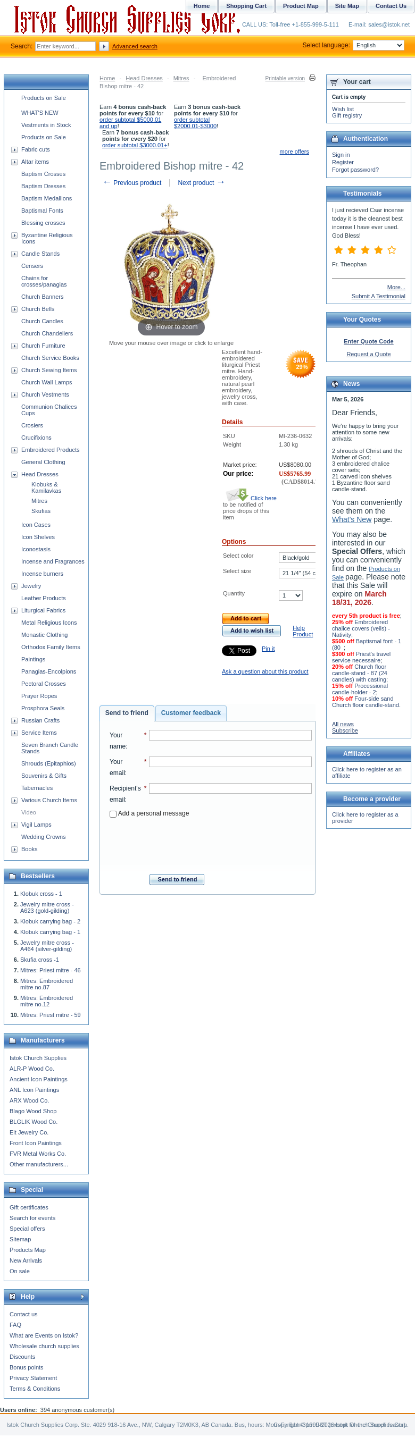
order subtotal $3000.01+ (135, 145)
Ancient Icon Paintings (39, 1079)
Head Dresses (144, 78)
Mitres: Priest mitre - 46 (50, 970)
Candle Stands (40, 253)
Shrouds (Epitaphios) (48, 763)
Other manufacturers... (39, 1164)
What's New (351, 519)
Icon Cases (36, 525)
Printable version (285, 78)
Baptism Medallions (46, 198)
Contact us (24, 1314)
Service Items (39, 732)
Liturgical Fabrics (43, 610)
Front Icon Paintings (36, 1143)
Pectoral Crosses (43, 683)
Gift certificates (29, 1207)
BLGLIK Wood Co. (33, 1122)
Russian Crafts (40, 720)
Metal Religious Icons (49, 622)
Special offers (27, 1228)
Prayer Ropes (39, 696)
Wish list (343, 109)
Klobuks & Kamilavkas (46, 487)
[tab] (126, 713)
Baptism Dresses (43, 186)
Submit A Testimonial (378, 296)
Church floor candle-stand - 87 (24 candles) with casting (359, 673)
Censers (32, 266)
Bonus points (27, 1367)
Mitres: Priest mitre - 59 (50, 1015)
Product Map (301, 6)
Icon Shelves (38, 537)
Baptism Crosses (43, 174)
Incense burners (42, 573)
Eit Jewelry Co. (29, 1132)
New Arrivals (26, 1260)
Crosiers (32, 425)
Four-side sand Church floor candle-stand (365, 701)
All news (343, 724)
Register (343, 162)
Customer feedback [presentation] (191, 713)
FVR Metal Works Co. (38, 1153)
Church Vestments (45, 394)
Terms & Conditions (35, 1388)
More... (396, 287)
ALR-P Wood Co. (32, 1068)
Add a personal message (149, 813)
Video (28, 812)
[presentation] (211, 842)
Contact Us (391, 6)
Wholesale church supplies (44, 1346)
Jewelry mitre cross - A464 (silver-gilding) (47, 945)
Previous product (131, 183)
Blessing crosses (43, 223)
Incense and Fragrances (53, 561)
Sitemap (20, 1239)
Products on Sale (43, 98)
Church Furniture (43, 345)
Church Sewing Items (49, 370)
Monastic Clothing (44, 635)
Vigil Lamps (36, 824)
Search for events (32, 1218)
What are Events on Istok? (44, 1335)
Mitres (181, 78)
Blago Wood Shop (33, 1111)
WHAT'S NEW (40, 113)
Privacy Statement (33, 1378)
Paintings (33, 659)
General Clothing (43, 462)
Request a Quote (368, 354)
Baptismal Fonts (42, 210)
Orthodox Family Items (50, 647)
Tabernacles (37, 788)
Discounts (22, 1356)
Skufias (41, 511)
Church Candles (42, 321)
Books (29, 849)
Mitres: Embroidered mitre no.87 (46, 984)
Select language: (353, 45)
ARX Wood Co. (29, 1100)
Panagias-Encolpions (48, 671)
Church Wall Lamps (46, 382)
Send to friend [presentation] (126, 713)
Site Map (347, 6)
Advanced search (134, 46)
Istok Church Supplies (38, 1058)
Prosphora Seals (42, 708)
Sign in (341, 155)
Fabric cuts (35, 149)
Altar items (35, 161)
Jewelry (31, 586)
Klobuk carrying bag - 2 (50, 921)
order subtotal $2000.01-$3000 (195, 122)
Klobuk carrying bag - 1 (50, 932)
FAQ (15, 1325)
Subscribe (345, 730)
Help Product (303, 631)
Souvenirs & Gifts (44, 775)
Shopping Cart (246, 6)
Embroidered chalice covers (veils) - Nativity (361, 628)
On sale (20, 1271)
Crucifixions (36, 437)
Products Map (28, 1250)
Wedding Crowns (43, 837)
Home (107, 78)
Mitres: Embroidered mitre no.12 (46, 1001)
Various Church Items (49, 800)
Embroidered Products (50, 450)
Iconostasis (36, 549)
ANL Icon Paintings (34, 1090)
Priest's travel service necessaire (361, 657)
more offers (294, 151)
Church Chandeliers (47, 333)
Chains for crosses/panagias (44, 281)
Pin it (268, 648)
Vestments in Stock (46, 125)
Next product (201, 183)
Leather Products (43, 598)
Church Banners (42, 296)
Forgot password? (355, 169)
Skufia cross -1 (39, 959)
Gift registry (347, 115)
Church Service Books (50, 358)
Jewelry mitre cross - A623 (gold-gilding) (47, 907)
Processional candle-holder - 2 (360, 689)
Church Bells (37, 309)
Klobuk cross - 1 (41, 893)
